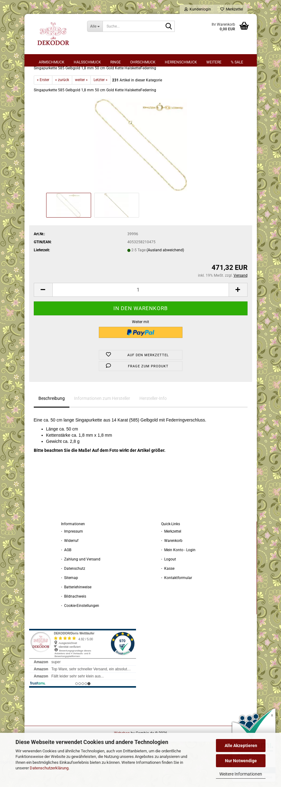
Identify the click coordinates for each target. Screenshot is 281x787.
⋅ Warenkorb (171, 562)
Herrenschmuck (181, 62)
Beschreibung (51, 419)
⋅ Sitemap (69, 599)
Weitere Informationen (240, 774)
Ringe (115, 62)
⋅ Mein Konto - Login (178, 571)
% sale (237, 62)
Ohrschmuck (143, 62)
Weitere (214, 62)
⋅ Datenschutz (73, 590)
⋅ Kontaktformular (176, 599)
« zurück (62, 101)
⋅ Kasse (167, 590)
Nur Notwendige (241, 760)
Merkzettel (231, 9)
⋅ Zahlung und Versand (80, 581)
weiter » (81, 101)
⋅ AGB (66, 571)
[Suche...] (95, 26)
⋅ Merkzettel (171, 553)
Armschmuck (51, 62)
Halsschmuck (87, 62)
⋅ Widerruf (69, 562)
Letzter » (101, 101)
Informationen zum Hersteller (102, 419)
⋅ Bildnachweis (73, 618)
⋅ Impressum (72, 553)
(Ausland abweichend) (165, 272)
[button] (43, 311)
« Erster (43, 101)
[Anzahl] (140, 311)
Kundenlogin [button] (197, 9)
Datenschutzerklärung (49, 768)
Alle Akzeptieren (241, 745)
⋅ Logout (168, 581)
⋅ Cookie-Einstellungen (80, 627)
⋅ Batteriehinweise (76, 609)
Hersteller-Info (153, 419)
